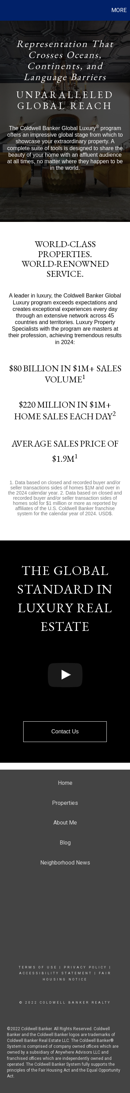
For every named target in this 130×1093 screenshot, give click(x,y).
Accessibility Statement (55, 973)
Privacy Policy (85, 967)
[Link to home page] (6, 10)
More (119, 10)
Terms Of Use (38, 967)
